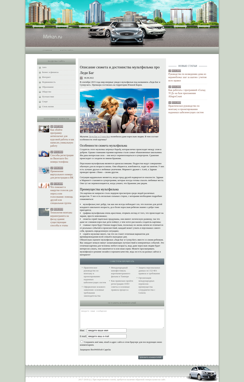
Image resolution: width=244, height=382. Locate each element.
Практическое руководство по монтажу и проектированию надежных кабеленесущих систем (186, 109)
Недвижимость (49, 82)
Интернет (46, 77)
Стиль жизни (48, 106)
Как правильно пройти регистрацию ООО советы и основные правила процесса (122, 285)
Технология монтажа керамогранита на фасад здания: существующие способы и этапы (61, 219)
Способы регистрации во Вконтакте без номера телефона (62, 158)
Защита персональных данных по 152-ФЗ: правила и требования (149, 270)
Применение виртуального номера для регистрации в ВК (61, 174)
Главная (47, 50)
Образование (48, 87)
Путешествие (48, 96)
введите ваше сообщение (122, 318)
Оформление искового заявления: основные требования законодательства (94, 291)
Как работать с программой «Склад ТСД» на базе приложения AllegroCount (186, 93)
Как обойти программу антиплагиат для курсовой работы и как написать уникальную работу (62, 138)
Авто (44, 67)
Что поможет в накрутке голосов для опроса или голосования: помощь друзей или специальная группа (61, 195)
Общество (46, 92)
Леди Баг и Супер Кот (99, 136)
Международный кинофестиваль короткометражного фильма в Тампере (120, 272)
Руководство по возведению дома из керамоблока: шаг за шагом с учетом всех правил (187, 77)
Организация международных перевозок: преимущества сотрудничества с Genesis (147, 285)
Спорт (45, 101)
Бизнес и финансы (50, 72)
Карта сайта (66, 50)
